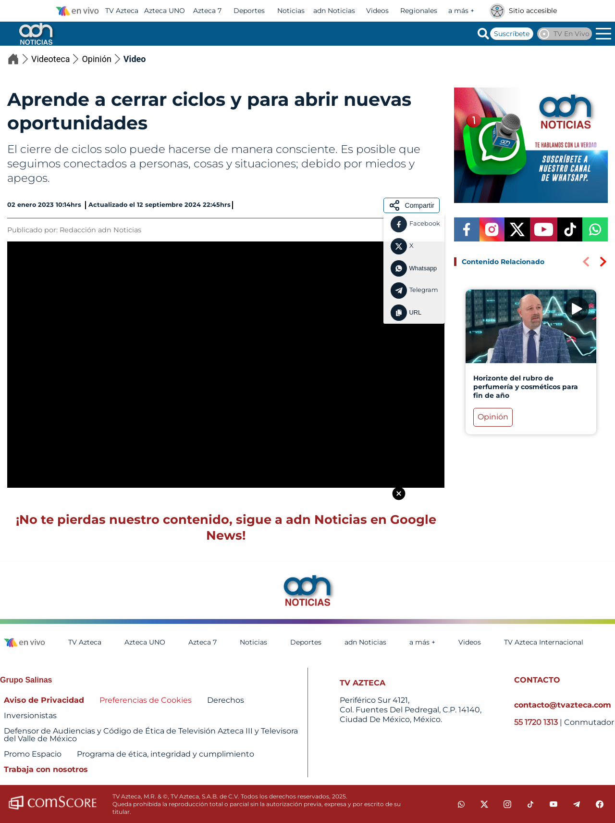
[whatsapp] (461, 804)
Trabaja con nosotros (46, 769)
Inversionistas (30, 715)
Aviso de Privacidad (44, 700)
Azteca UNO (164, 10)
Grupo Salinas (26, 680)
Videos (377, 10)
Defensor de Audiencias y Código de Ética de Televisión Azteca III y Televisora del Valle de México (151, 734)
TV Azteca (121, 10)
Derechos (225, 700)
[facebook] (599, 804)
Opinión (102, 59)
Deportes (249, 10)
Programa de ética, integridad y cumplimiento (165, 754)
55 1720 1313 (537, 722)
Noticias (291, 10)
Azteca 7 (207, 10)
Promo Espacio (33, 754)
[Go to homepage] (35, 34)
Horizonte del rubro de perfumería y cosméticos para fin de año (525, 387)
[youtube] (553, 804)
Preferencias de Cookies (145, 700)
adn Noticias (334, 10)
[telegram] (576, 804)
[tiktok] (530, 804)
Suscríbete (511, 33)
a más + (461, 10)
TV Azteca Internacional (543, 642)
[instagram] (507, 804)
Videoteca (56, 59)
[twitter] (484, 804)
